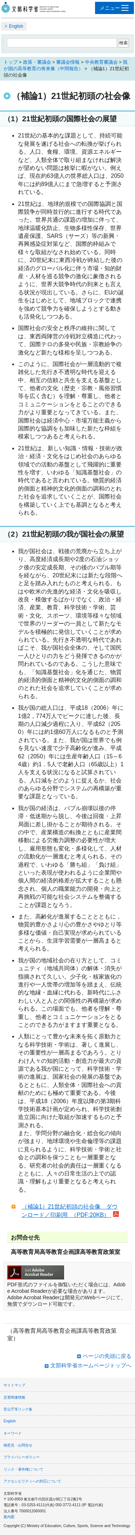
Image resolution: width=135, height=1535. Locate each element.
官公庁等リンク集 (18, 1409)
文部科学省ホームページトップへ (90, 1365)
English (16, 26)
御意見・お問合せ (18, 1445)
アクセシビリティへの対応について (32, 1481)
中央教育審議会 (101, 62)
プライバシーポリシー (22, 1457)
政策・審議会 (37, 62)
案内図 (9, 1517)
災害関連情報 (14, 1397)
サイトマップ (14, 1385)
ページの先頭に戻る (107, 1356)
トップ (11, 62)
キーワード (13, 1433)
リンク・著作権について (23, 1469)
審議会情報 (68, 62)
